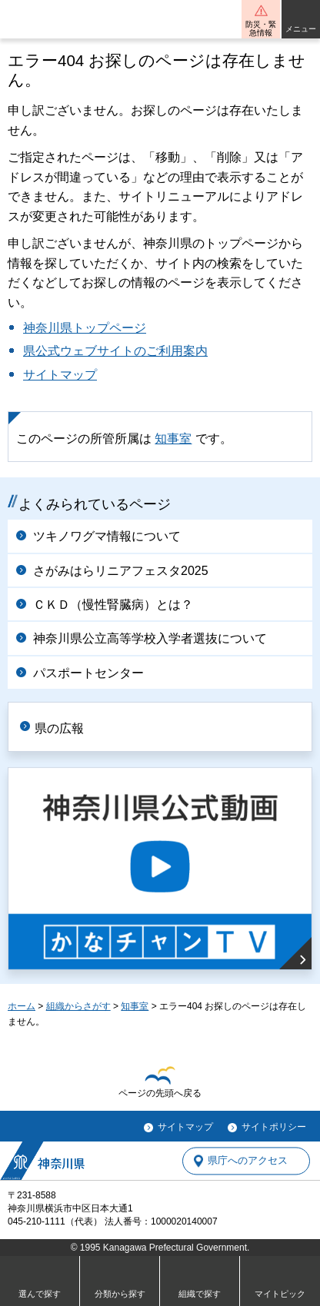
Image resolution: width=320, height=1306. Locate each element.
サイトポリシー (274, 1127)
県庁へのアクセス (248, 1161)
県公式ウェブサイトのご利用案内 (115, 350)
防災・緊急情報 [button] (260, 28)
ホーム (21, 1006)
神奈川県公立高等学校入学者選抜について (150, 638)
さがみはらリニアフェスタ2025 (120, 570)
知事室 (173, 438)
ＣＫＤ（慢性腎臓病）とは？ (113, 604)
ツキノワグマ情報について (107, 536)
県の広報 (59, 728)
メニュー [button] (300, 29)
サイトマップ (60, 374)
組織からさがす (78, 1006)
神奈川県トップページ (84, 327)
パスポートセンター (88, 673)
